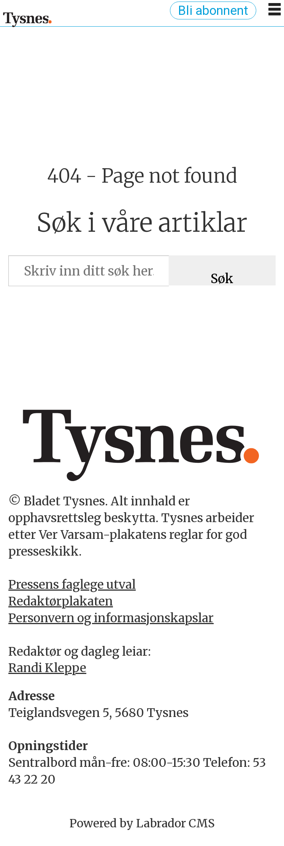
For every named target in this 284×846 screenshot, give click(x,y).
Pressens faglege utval (72, 584)
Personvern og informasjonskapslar (111, 618)
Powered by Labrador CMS (142, 823)
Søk (222, 278)
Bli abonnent (213, 10)
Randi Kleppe (47, 668)
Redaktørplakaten (60, 601)
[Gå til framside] (27, 19)
